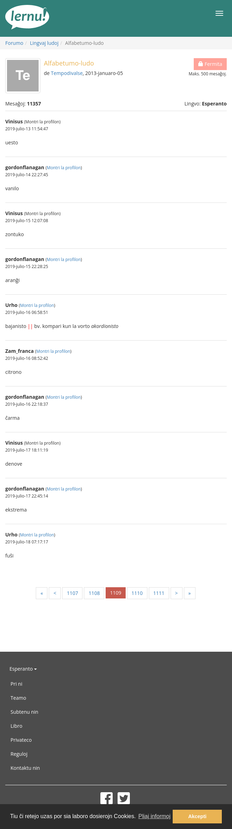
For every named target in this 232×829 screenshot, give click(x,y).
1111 (159, 593)
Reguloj (19, 754)
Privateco (21, 739)
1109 (115, 592)
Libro (16, 725)
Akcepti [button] (197, 816)
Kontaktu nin (25, 768)
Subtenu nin (24, 711)
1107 (72, 593)
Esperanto (23, 668)
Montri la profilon (64, 167)
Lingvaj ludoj (44, 43)
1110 (137, 593)
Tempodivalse (66, 73)
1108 (94, 593)
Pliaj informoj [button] (154, 816)
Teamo (18, 697)
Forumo (14, 43)
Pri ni (16, 683)
